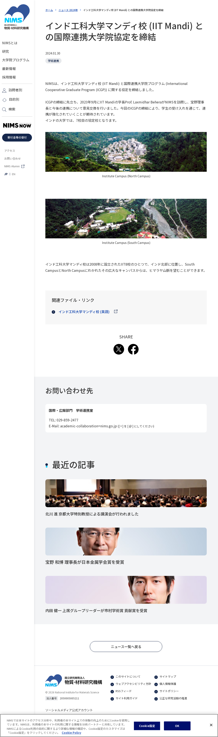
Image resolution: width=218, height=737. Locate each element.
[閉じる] (211, 726)
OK (177, 727)
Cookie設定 (147, 727)
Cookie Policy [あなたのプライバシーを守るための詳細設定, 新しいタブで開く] (71, 734)
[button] (126, 648)
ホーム (49, 10)
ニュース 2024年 (68, 10)
